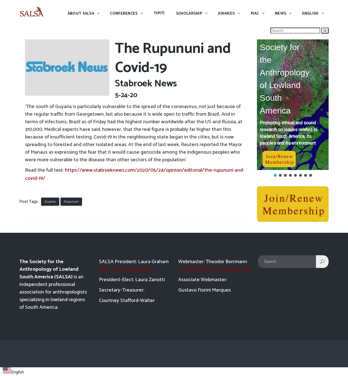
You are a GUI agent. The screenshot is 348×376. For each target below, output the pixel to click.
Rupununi (71, 201)
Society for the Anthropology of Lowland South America (284, 78)
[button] (293, 104)
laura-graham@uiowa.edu (126, 269)
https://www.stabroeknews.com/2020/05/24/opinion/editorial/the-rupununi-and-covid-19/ (135, 174)
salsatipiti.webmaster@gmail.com (214, 269)
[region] (293, 108)
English (13, 372)
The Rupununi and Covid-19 (173, 58)
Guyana (50, 201)
